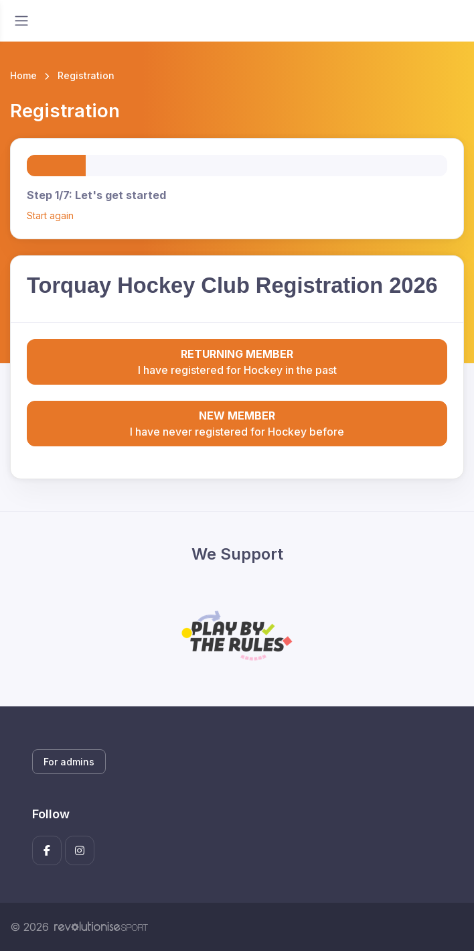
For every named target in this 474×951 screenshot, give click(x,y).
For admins (69, 761)
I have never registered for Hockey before (237, 422)
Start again (50, 215)
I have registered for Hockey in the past (237, 361)
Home (23, 75)
